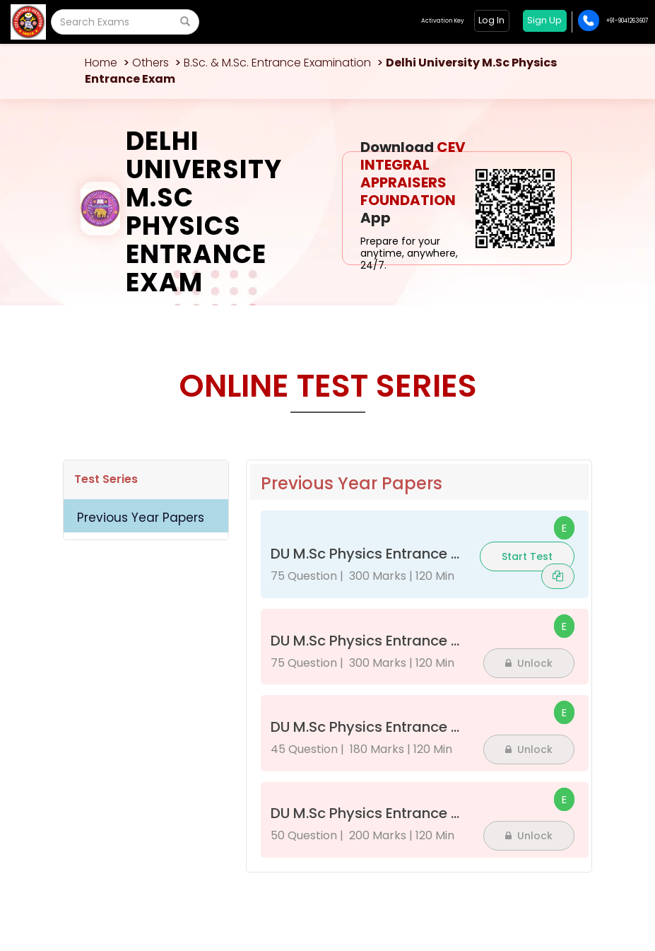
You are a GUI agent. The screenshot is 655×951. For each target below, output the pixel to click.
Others (150, 62)
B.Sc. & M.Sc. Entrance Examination (277, 62)
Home (101, 62)
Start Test (527, 556)
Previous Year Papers (140, 517)
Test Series (106, 479)
